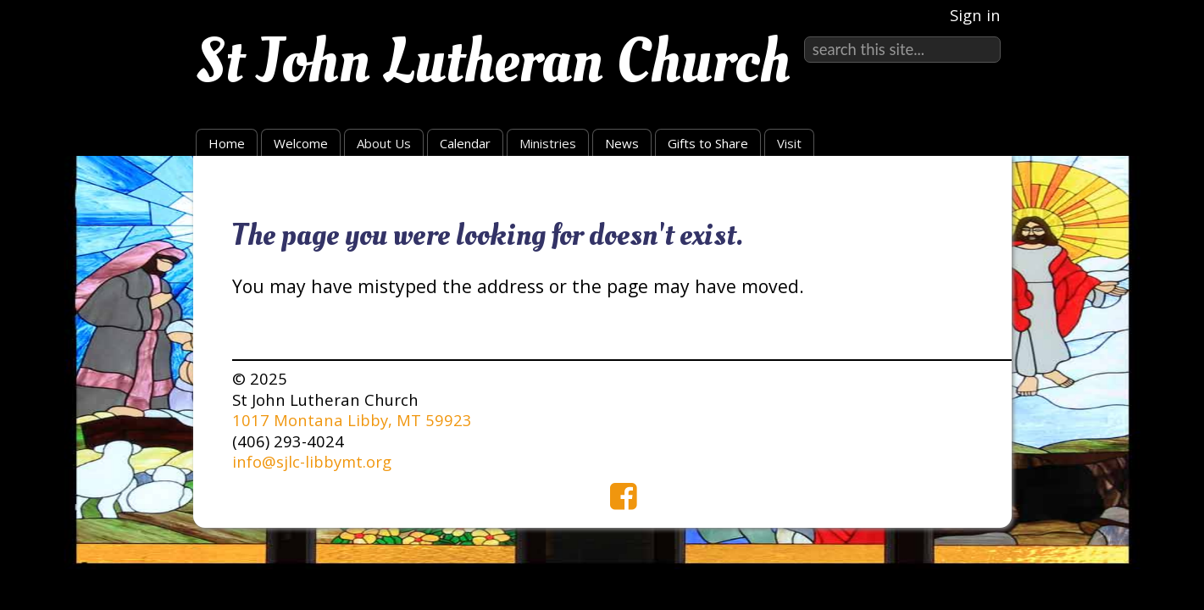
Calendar (465, 143)
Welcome (301, 143)
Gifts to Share (708, 143)
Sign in (975, 14)
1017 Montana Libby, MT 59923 (352, 419)
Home (226, 143)
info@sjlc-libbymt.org (311, 461)
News (622, 143)
